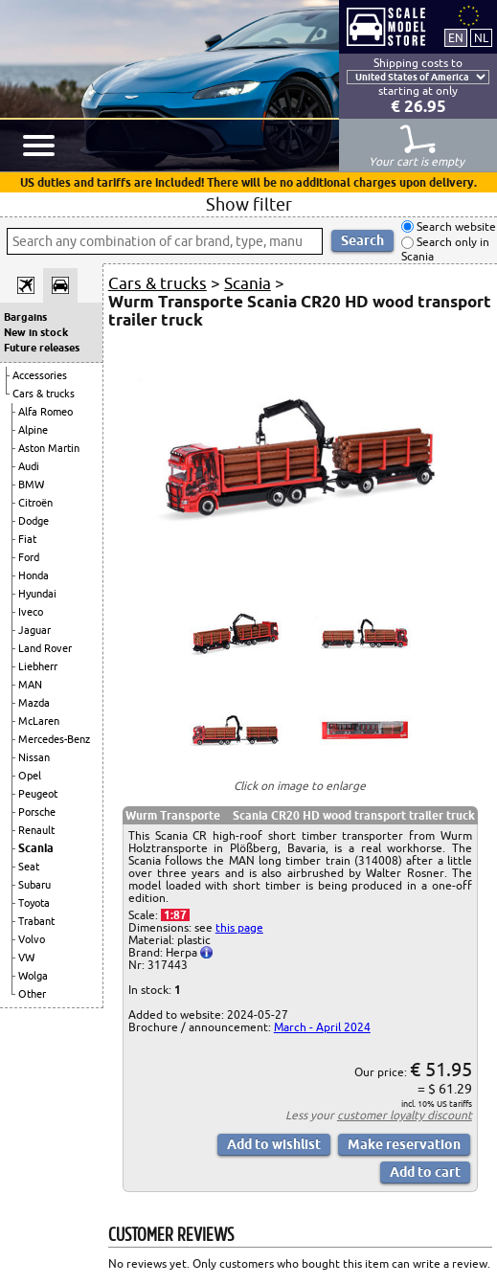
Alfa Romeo (45, 411)
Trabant (36, 921)
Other (32, 994)
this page (239, 927)
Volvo (31, 939)
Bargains (25, 317)
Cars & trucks (43, 393)
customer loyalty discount (404, 1115)
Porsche (37, 812)
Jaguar (34, 630)
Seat (28, 866)
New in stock (36, 332)
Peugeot (37, 794)
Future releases (41, 347)
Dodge (33, 521)
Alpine (33, 430)
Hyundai (37, 593)
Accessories (39, 375)
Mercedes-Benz (54, 739)
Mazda (34, 703)
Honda (33, 575)
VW (26, 957)
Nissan (34, 757)
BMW (31, 484)
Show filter (249, 204)
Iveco (30, 612)
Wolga (33, 975)
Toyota (34, 903)
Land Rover (45, 648)
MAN (30, 684)
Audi (28, 466)
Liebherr (37, 666)
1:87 (175, 915)
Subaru (34, 884)
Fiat (27, 539)
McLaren (38, 721)
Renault (36, 830)
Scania (36, 848)
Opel (29, 775)
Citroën (35, 502)
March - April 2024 (322, 1027)
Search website (455, 226)
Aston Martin (48, 448)
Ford (28, 557)
